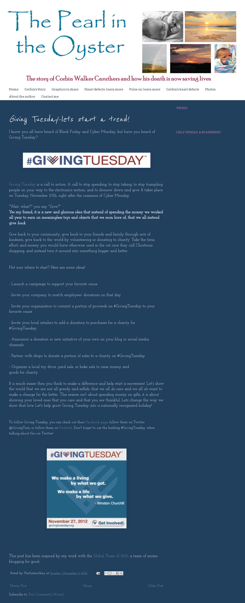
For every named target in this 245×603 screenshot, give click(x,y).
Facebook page (96, 422)
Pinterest (65, 428)
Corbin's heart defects (182, 89)
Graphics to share (65, 89)
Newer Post (18, 586)
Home (14, 89)
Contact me (50, 96)
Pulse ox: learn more (144, 89)
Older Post (155, 586)
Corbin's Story (35, 89)
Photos (210, 89)
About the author (22, 96)
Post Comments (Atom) (46, 594)
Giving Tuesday (22, 185)
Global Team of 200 (110, 556)
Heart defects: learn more (103, 89)
